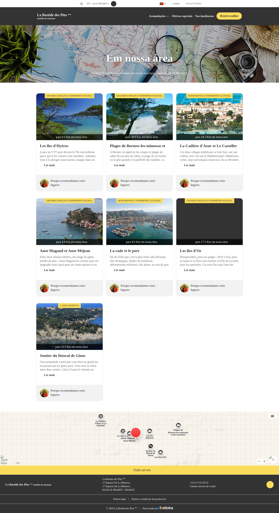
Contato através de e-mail (200, 486)
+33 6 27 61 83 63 (197, 482)
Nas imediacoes (204, 16)
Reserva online (229, 15)
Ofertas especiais (182, 16)
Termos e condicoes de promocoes (148, 499)
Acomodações (159, 16)
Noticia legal (119, 499)
